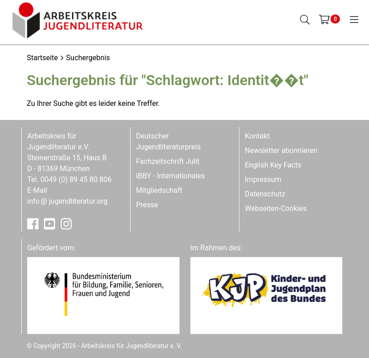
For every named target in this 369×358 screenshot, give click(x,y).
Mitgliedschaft (159, 190)
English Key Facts (273, 165)
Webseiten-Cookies (275, 208)
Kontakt (257, 136)
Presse (147, 204)
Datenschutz (265, 194)
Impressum (263, 179)
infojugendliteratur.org (67, 201)
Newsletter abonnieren (281, 150)
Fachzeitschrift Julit (167, 161)
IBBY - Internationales (170, 176)
